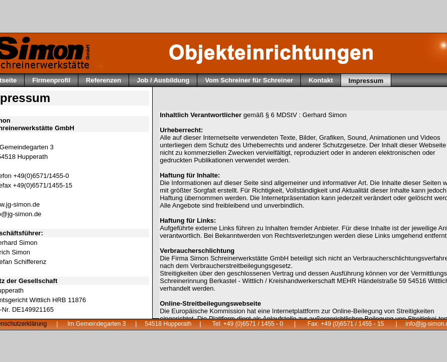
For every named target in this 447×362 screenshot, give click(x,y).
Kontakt (320, 80)
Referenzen (103, 80)
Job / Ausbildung (163, 80)
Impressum (366, 80)
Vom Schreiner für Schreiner (249, 80)
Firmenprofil (51, 80)
